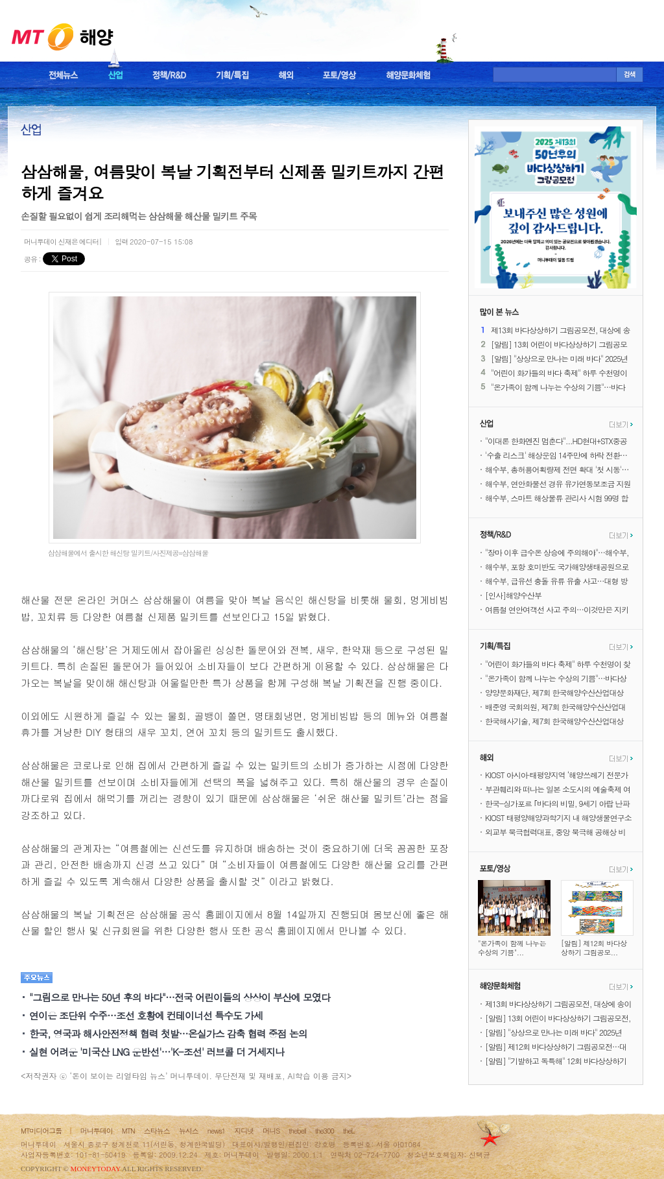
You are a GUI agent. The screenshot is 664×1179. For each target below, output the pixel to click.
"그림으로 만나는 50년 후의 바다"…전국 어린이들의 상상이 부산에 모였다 (179, 997)
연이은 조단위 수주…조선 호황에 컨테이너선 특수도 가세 (146, 1015)
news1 (216, 1131)
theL (349, 1131)
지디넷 (244, 1131)
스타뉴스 (157, 1131)
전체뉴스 (63, 75)
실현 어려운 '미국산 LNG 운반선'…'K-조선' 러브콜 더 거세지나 (156, 1051)
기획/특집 (232, 75)
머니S (271, 1131)
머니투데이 (96, 1131)
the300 (324, 1131)
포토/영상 (339, 75)
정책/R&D (169, 75)
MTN (128, 1131)
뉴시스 (188, 1131)
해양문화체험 (408, 75)
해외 (286, 75)
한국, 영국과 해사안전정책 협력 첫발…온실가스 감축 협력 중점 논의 (168, 1033)
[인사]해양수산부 (513, 595)
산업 (115, 75)
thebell (297, 1131)
